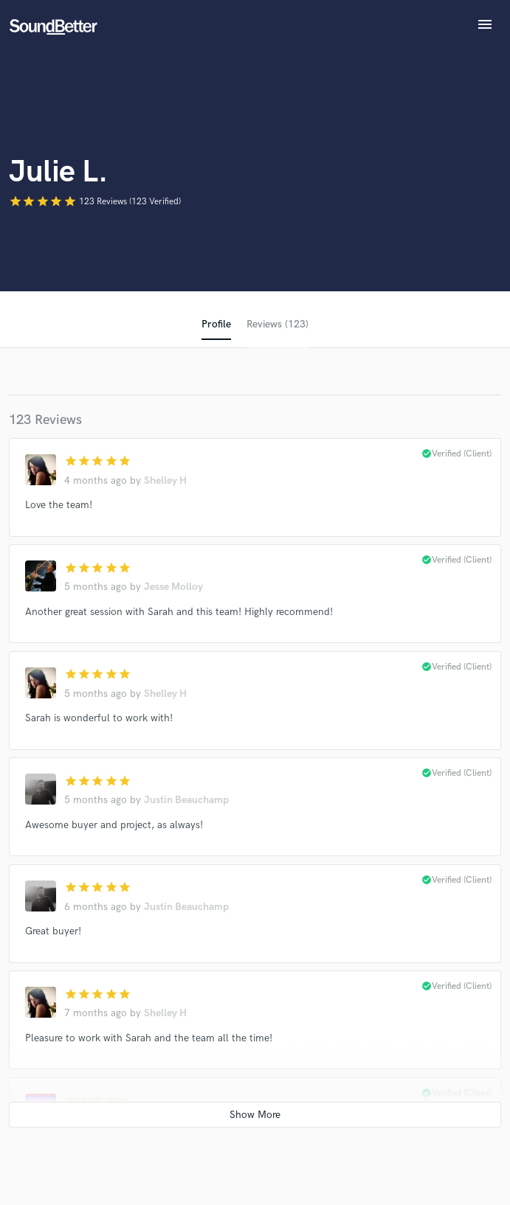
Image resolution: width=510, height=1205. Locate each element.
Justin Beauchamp (186, 800)
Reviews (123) (278, 324)
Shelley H (165, 480)
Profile (216, 324)
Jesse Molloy (173, 586)
